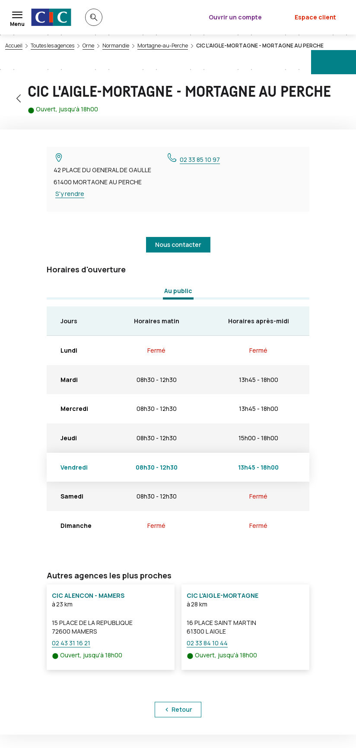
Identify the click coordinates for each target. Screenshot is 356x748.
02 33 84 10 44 (207, 643)
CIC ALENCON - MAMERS (88, 595)
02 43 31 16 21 (71, 643)
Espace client (315, 17)
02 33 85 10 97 (200, 159)
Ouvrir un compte (235, 17)
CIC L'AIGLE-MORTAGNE (222, 595)
